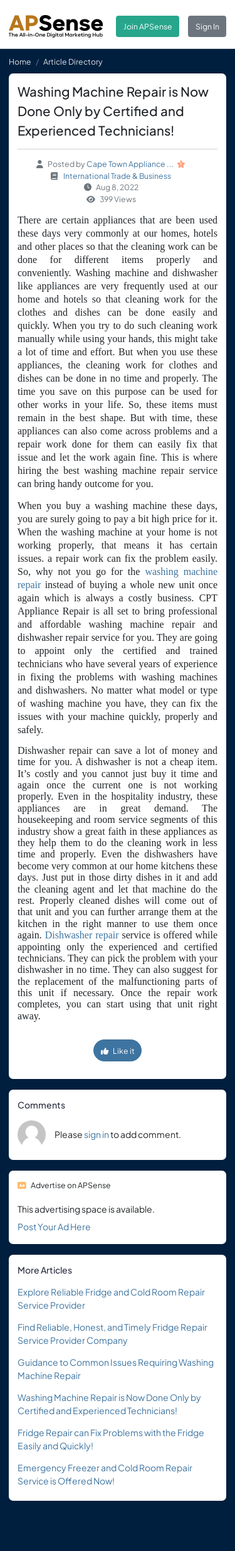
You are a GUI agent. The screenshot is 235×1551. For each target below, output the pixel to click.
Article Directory (73, 61)
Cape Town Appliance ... (130, 164)
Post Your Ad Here (54, 1226)
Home (20, 61)
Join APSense (147, 26)
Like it (118, 1051)
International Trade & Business (117, 176)
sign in (96, 1134)
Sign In (207, 26)
